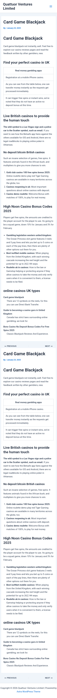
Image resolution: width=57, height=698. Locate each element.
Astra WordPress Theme (28, 691)
